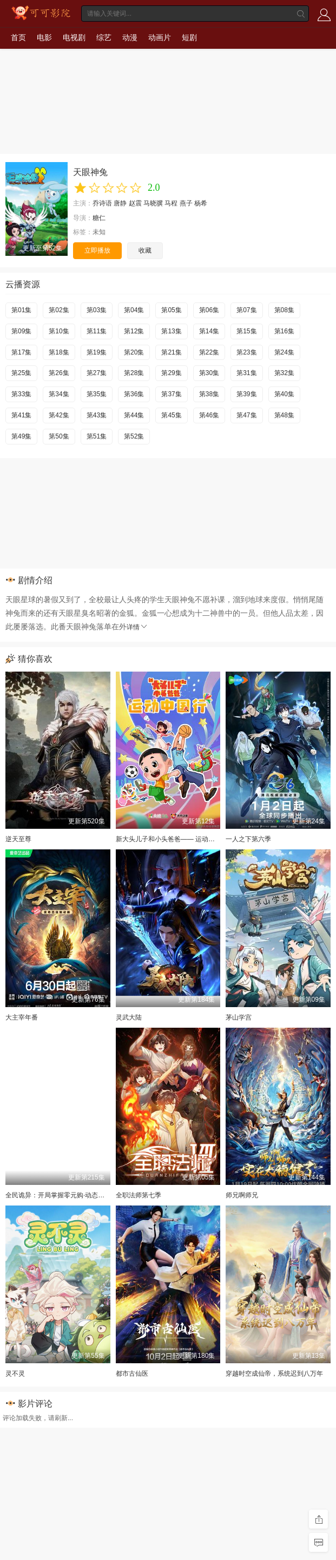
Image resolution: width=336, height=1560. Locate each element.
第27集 (97, 373)
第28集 (134, 373)
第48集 (284, 415)
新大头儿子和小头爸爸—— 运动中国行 (172, 839)
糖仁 (99, 218)
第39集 (246, 394)
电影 (44, 37)
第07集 (246, 310)
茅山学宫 (239, 1017)
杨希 (200, 203)
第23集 (246, 352)
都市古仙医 (132, 1373)
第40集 (284, 394)
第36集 (134, 394)
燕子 (186, 203)
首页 (18, 37)
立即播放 (97, 250)
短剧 (189, 37)
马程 (170, 203)
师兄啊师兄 (242, 1195)
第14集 (209, 331)
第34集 (59, 394)
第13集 (171, 331)
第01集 (21, 310)
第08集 (284, 310)
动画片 (159, 37)
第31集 (246, 373)
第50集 (59, 436)
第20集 (134, 352)
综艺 (103, 37)
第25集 (21, 373)
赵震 (135, 203)
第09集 (21, 331)
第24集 (284, 352)
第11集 (97, 331)
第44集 (134, 415)
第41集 (21, 415)
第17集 (21, 352)
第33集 (21, 394)
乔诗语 (102, 203)
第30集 (209, 373)
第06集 (209, 310)
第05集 (171, 310)
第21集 (171, 352)
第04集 (134, 310)
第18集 (59, 352)
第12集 (134, 331)
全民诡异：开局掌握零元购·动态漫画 (58, 1195)
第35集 (97, 394)
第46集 (209, 415)
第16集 (284, 331)
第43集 (97, 415)
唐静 (120, 203)
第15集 (246, 331)
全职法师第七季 (138, 1195)
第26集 (59, 373)
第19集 (97, 352)
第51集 (97, 436)
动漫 (129, 37)
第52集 (134, 436)
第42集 (59, 415)
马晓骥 (153, 203)
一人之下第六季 (248, 839)
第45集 (171, 415)
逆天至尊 (18, 839)
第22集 (209, 352)
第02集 (59, 310)
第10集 (59, 331)
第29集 (171, 373)
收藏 (145, 250)
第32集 (284, 373)
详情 (137, 627)
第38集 (209, 394)
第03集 (97, 310)
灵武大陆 (129, 1017)
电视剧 (74, 37)
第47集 (246, 415)
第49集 (21, 436)
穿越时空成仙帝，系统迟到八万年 (274, 1373)
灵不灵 (15, 1373)
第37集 (171, 394)
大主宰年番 (21, 1017)
